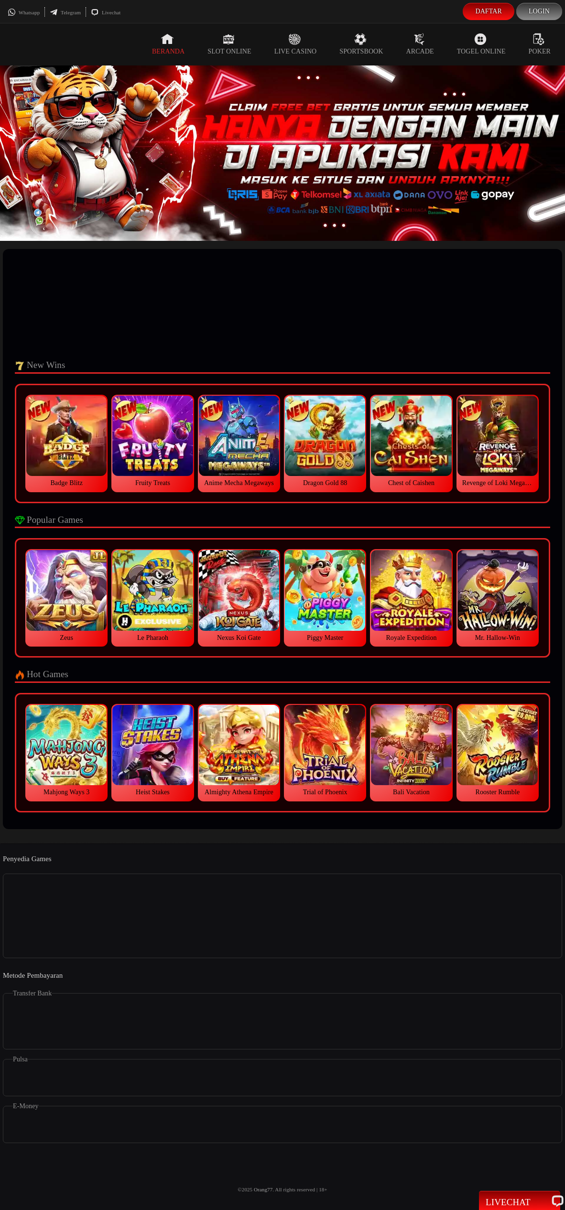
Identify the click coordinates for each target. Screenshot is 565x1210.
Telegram (65, 12)
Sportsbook (361, 44)
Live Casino (295, 44)
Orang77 (263, 1189)
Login (539, 11)
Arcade (420, 44)
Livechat (105, 12)
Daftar (488, 11)
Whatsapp (24, 12)
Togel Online (481, 44)
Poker (540, 44)
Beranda (168, 44)
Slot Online (229, 44)
